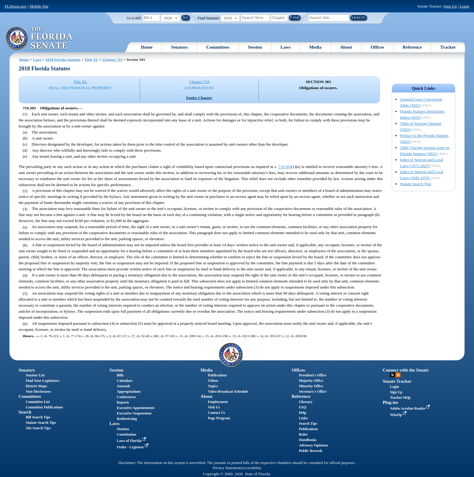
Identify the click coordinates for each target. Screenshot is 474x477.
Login (464, 6)
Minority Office (311, 386)
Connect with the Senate (406, 370)
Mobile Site (39, 6)
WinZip (399, 415)
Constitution (126, 434)
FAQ (302, 407)
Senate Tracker (397, 381)
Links (303, 418)
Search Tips (308, 423)
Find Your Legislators (42, 381)
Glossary (306, 402)
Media (315, 47)
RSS (398, 374)
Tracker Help (400, 397)
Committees (217, 47)
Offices (377, 47)
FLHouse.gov (16, 6)
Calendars (125, 381)
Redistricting (127, 419)
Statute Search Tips (415, 184)
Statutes (123, 429)
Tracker (448, 47)
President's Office (312, 375)
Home (146, 47)
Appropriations (129, 391)
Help (303, 413)
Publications (217, 375)
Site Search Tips (38, 428)
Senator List (35, 375)
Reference (412, 47)
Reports (123, 402)
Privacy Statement (226, 468)
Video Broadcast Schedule (228, 391)
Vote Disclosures (38, 391)
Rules (303, 434)
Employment (218, 402)
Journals (123, 386)
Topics (213, 386)
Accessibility (251, 468)
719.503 (284, 166)
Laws (286, 47)
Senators (179, 47)
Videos (213, 381)
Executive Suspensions (134, 413)
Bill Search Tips (38, 417)
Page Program (219, 418)
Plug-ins (390, 402)
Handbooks (308, 440)
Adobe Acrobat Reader (410, 408)
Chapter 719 (112, 59)
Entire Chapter (199, 97)
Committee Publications (44, 407)
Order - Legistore (133, 447)
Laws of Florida (132, 441)
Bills (120, 375)
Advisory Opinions (313, 445)
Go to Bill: (134, 18)
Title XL (91, 59)
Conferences (126, 397)
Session (255, 47)
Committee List (38, 402)
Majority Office (311, 381)
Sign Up (450, 6)
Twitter (392, 374)
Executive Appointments (135, 408)
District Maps (36, 386)
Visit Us (214, 407)
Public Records (311, 451)
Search (24, 412)
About (346, 47)
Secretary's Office (312, 391)
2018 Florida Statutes (63, 59)
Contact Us (216, 413)
